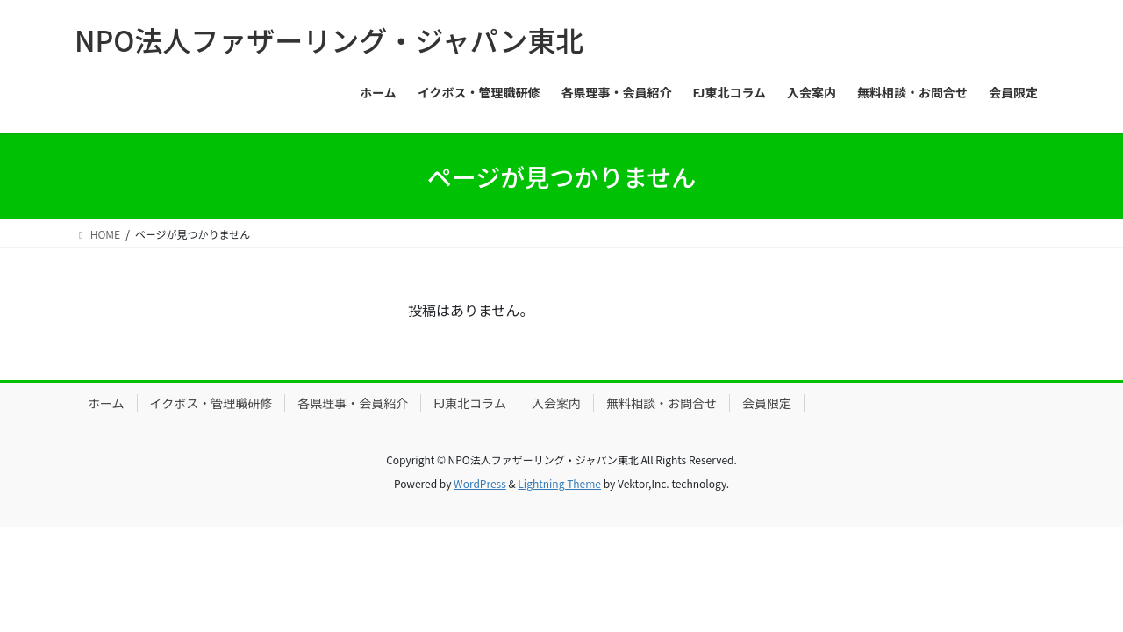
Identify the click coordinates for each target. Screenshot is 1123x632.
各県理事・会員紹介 (352, 403)
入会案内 (556, 403)
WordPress (480, 483)
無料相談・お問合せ (661, 403)
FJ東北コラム (469, 403)
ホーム (106, 403)
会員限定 (766, 403)
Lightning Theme (559, 483)
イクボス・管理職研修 (211, 403)
